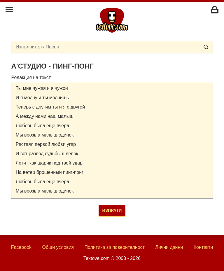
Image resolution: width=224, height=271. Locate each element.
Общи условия (58, 247)
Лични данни (169, 247)
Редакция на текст (31, 77)
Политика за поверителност (114, 247)
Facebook (21, 247)
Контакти (203, 247)
